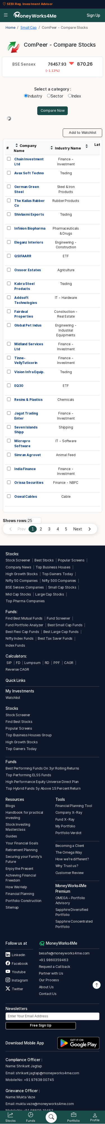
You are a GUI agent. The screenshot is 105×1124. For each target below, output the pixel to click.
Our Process (49, 980)
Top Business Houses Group (29, 735)
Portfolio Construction (23, 901)
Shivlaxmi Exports (29, 214)
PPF (56, 663)
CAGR (68, 663)
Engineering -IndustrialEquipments (66, 330)
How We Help (16, 887)
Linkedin (15, 955)
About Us (46, 987)
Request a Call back (54, 967)
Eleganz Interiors (28, 242)
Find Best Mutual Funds (24, 618)
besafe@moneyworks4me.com (64, 953)
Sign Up (93, 15)
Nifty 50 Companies (22, 580)
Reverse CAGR (17, 669)
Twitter (14, 989)
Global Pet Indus (27, 325)
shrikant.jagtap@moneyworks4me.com (47, 1073)
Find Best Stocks (19, 722)
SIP (8, 663)
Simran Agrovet (27, 455)
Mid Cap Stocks (18, 594)
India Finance (25, 469)
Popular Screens (71, 560)
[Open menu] (6, 15)
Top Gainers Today (57, 574)
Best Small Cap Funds (65, 625)
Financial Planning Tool (73, 806)
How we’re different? (72, 859)
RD (47, 663)
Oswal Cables (25, 497)
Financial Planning (20, 894)
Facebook (17, 963)
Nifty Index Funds (20, 638)
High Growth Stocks (22, 574)
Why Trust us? (66, 866)
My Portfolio (65, 826)
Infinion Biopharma (29, 228)
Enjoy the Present (19, 868)
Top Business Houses (53, 567)
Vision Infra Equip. (29, 372)
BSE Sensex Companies (25, 587)
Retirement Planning (21, 850)
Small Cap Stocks (62, 587)
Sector (55, 96)
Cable (66, 497)
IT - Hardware (66, 298)
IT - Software (65, 441)
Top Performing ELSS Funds (28, 775)
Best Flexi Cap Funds (22, 632)
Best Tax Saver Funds (55, 638)
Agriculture (65, 270)
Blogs (10, 806)
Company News (18, 567)
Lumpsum (32, 663)
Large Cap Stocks (49, 594)
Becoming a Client (69, 846)
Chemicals (65, 400)
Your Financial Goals (22, 843)
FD (18, 663)
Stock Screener (18, 560)
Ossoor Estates (27, 270)
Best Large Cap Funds (61, 632)
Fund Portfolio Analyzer (24, 625)
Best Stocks (44, 560)
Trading (66, 173)
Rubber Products (65, 201)
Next (77, 529)
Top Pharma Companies (25, 601)
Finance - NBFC (65, 483)
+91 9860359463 (53, 960)
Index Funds (15, 645)
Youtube (15, 972)
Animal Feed (66, 455)
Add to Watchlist (82, 132)
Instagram (17, 980)
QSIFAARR (22, 256)
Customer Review (69, 873)
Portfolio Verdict (68, 833)
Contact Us (48, 994)
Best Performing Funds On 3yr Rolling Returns (42, 768)
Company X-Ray (68, 812)
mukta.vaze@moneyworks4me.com (45, 1104)
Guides (11, 836)
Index (74, 96)
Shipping (66, 427)
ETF (66, 256)
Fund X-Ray (65, 819)
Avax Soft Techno (29, 173)
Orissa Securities (28, 483)
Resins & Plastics (28, 400)
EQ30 (18, 386)
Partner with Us (51, 973)
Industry (33, 96)
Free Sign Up (41, 1025)
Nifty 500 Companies (59, 580)
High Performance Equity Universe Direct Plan (42, 782)
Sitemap (12, 907)
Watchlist (13, 698)
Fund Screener (58, 618)
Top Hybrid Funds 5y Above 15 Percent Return (43, 788)
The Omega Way (68, 852)
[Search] (51, 1117)
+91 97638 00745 (38, 1080)
